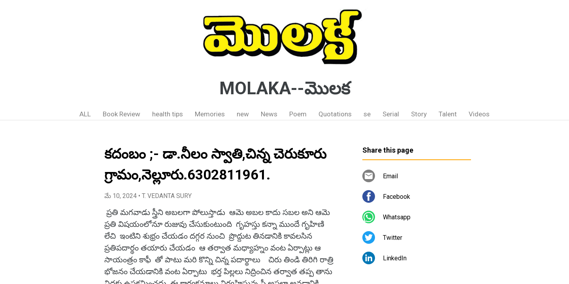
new (243, 114)
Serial (390, 114)
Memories (210, 114)
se (367, 114)
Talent (448, 114)
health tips (167, 114)
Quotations (335, 114)
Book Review (121, 114)
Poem (298, 114)
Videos (479, 114)
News (269, 114)
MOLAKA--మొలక (284, 88)
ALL (85, 114)
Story (419, 114)
